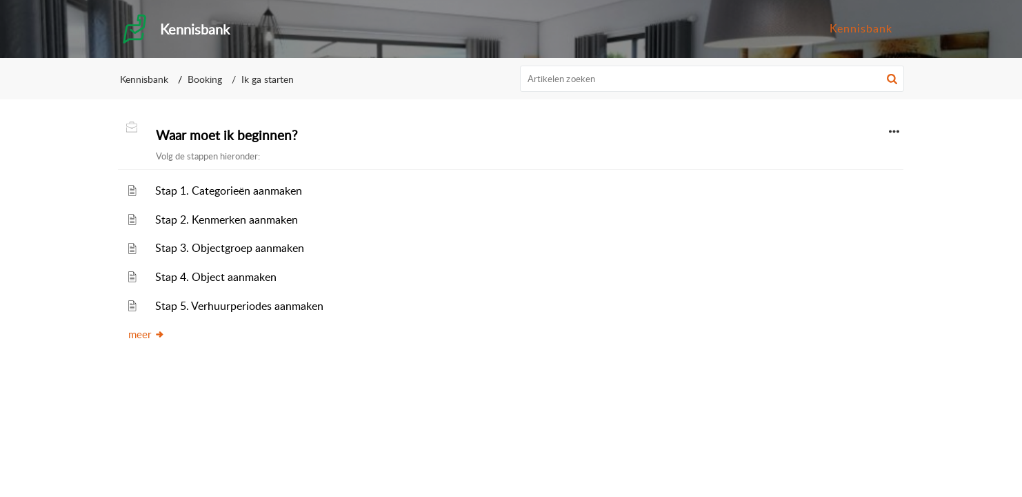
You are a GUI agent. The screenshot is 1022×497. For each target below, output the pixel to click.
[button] (892, 78)
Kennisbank (144, 79)
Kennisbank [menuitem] (861, 28)
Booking (205, 79)
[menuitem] (861, 29)
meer (146, 334)
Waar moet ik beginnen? (227, 135)
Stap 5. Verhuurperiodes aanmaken (239, 305)
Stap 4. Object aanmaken (216, 276)
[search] (712, 79)
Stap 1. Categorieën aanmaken (228, 190)
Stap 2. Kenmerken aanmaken (226, 219)
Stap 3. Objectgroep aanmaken (229, 247)
